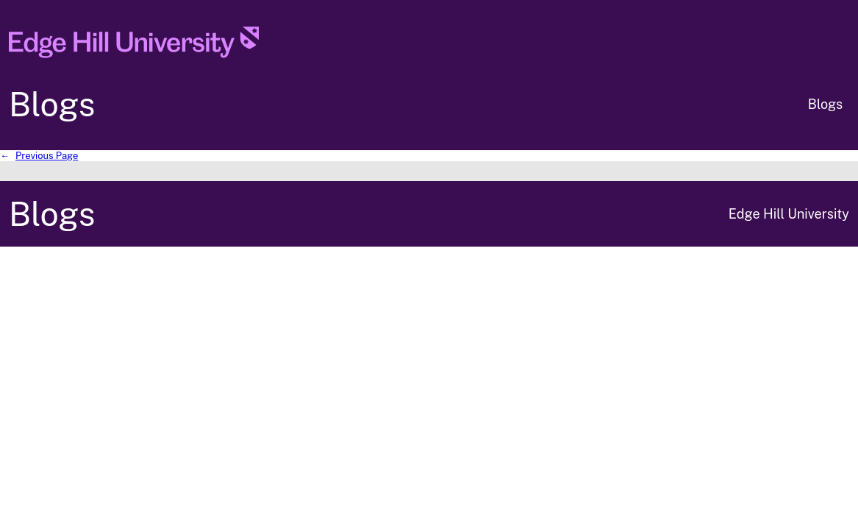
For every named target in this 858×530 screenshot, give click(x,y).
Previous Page (39, 155)
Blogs (52, 104)
